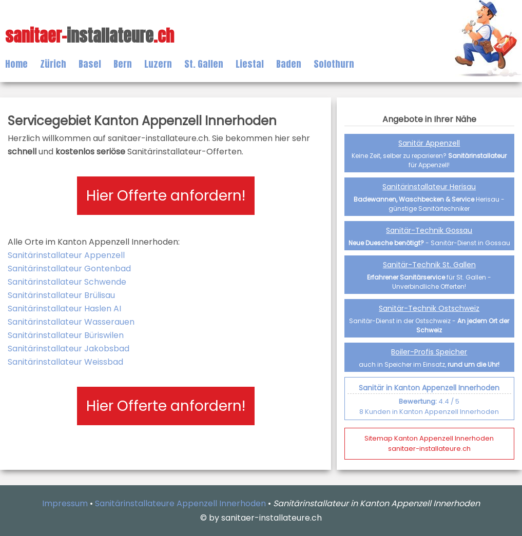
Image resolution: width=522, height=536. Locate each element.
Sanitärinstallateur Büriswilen (66, 335)
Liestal (250, 64)
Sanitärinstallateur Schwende (67, 282)
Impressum (65, 503)
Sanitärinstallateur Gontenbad (69, 268)
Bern (122, 64)
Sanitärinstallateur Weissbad (65, 362)
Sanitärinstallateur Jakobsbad (68, 348)
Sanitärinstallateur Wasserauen (71, 322)
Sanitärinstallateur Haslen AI (64, 308)
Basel (90, 64)
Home (16, 64)
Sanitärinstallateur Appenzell (66, 255)
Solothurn (334, 64)
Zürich (53, 64)
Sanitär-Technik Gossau (429, 230)
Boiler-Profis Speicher (429, 352)
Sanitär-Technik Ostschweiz (429, 308)
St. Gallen (203, 64)
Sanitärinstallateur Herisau (429, 187)
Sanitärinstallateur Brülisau (61, 295)
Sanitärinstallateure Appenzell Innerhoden (180, 503)
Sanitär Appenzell (429, 143)
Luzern (158, 64)
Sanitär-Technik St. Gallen (429, 265)
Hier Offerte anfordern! (165, 196)
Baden (288, 64)
